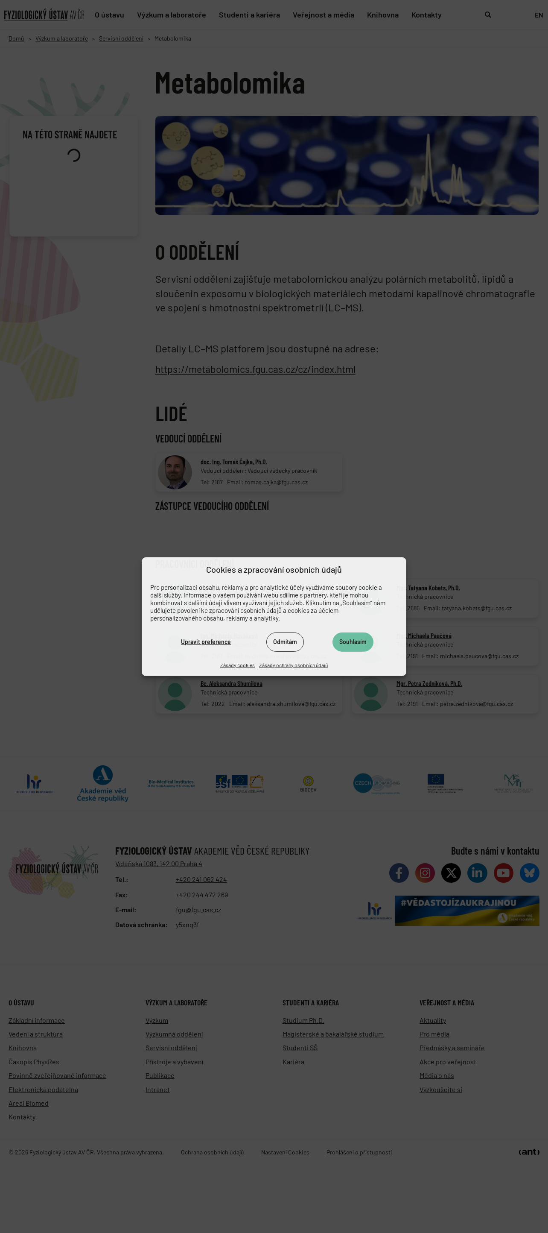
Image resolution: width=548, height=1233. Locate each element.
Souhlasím (353, 641)
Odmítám (285, 641)
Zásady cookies (237, 665)
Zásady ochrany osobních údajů (293, 665)
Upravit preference (206, 641)
